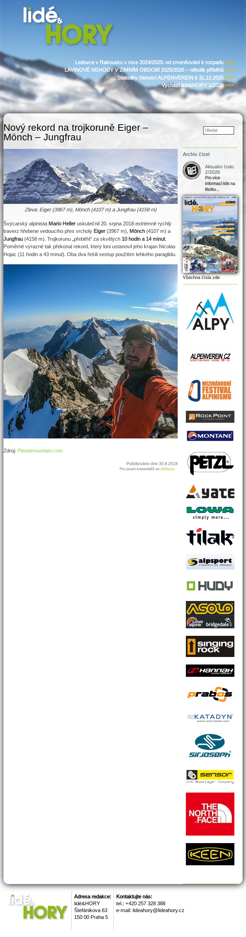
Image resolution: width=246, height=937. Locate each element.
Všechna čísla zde (201, 277)
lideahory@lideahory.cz (158, 910)
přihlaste (168, 469)
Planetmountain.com (40, 450)
